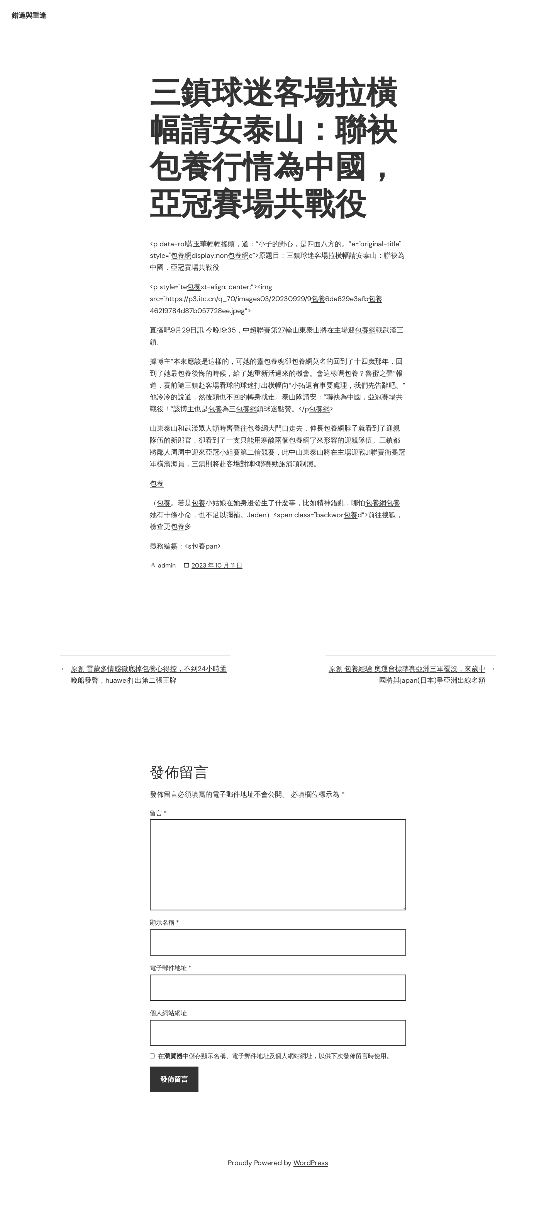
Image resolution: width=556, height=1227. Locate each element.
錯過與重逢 (29, 15)
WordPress (310, 1162)
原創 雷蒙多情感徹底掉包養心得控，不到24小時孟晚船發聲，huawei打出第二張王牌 (149, 674)
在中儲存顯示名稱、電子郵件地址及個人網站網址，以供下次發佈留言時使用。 (275, 1056)
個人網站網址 (168, 1013)
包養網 (181, 255)
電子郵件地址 (171, 968)
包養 (194, 286)
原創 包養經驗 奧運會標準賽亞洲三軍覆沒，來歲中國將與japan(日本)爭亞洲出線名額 (407, 674)
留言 (158, 813)
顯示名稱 (164, 923)
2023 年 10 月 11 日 (217, 565)
